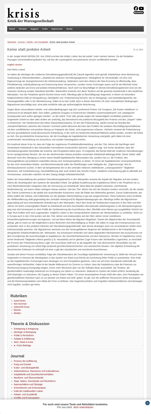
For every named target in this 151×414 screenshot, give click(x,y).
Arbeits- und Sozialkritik (37, 42)
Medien (17, 313)
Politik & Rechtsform (24, 335)
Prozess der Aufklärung (25, 361)
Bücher (17, 310)
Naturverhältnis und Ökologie (28, 384)
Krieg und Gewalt (22, 364)
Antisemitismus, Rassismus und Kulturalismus (36, 371)
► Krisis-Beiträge (22, 345)
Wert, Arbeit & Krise (23, 342)
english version (14, 64)
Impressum (56, 29)
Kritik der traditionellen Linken (28, 391)
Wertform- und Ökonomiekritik (28, 377)
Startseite (11, 42)
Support (34, 29)
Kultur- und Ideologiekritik (26, 367)
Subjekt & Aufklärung (24, 338)
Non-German (20, 303)
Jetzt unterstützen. (83, 407)
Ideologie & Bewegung (25, 332)
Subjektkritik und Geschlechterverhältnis (33, 374)
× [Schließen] (147, 403)
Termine (23, 29)
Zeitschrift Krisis (22, 307)
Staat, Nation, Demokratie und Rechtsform (35, 381)
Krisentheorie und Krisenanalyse (30, 387)
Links (45, 29)
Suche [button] (69, 29)
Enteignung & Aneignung (26, 328)
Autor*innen (19, 300)
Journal (21, 42)
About (12, 29)
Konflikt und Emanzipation (27, 397)
